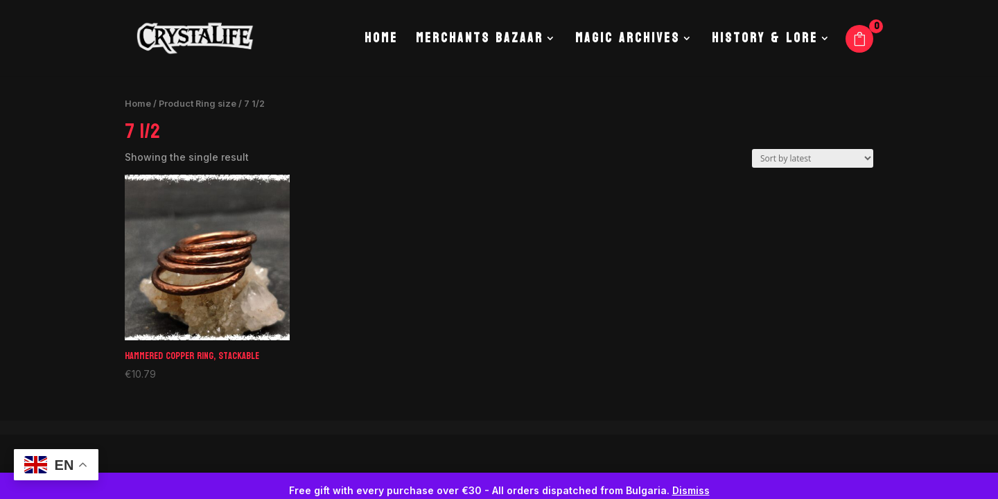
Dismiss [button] (691, 490)
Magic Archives (627, 41)
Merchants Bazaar (479, 41)
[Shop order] (812, 158)
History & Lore (765, 41)
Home (381, 41)
